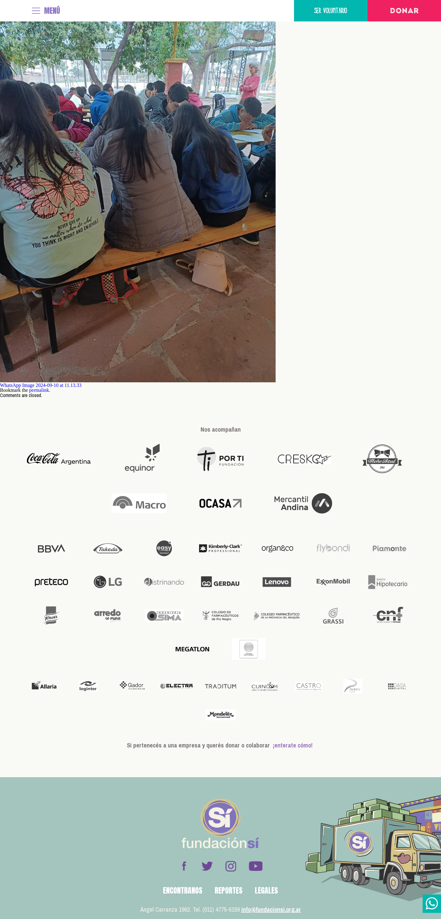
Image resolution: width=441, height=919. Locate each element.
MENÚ (52, 10)
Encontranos (182, 890)
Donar (404, 11)
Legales (266, 890)
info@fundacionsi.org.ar (271, 909)
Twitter (207, 866)
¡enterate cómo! (293, 745)
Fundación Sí (13, 10)
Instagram (230, 866)
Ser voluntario (330, 10)
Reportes (229, 890)
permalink (39, 390)
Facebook (184, 866)
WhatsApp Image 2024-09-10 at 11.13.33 (40, 385)
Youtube (255, 866)
